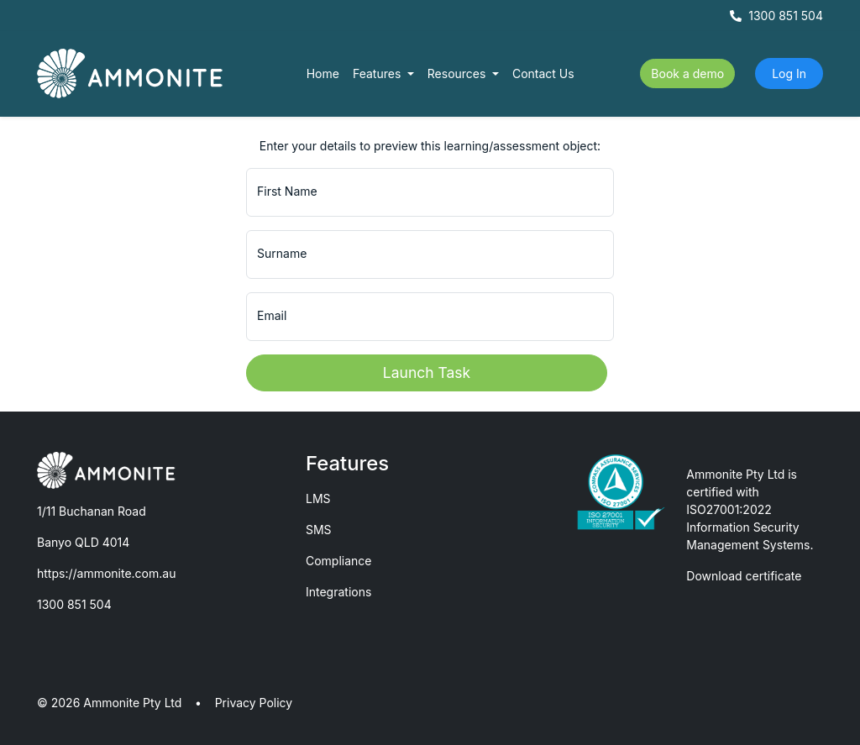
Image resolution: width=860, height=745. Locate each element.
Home (323, 73)
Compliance (339, 561)
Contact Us (543, 73)
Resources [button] (458, 73)
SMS (319, 529)
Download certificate (743, 576)
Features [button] (378, 73)
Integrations (338, 592)
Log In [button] (789, 73)
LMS (318, 498)
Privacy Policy (254, 702)
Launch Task (426, 372)
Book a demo (687, 73)
